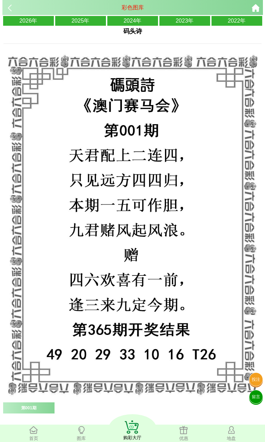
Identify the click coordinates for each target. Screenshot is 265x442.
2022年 (237, 21)
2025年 (81, 21)
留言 (256, 396)
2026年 (28, 21)
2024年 (133, 21)
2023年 (185, 21)
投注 (256, 379)
